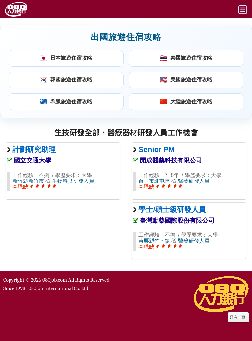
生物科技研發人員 (73, 181)
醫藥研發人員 (194, 181)
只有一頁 (237, 317)
